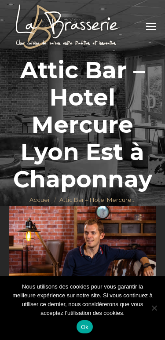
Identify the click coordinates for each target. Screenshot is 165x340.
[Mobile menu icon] (151, 26)
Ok (84, 327)
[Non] (154, 307)
